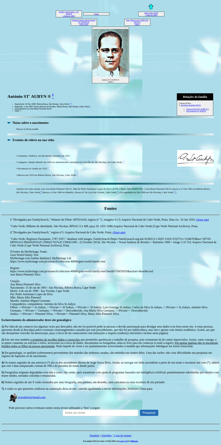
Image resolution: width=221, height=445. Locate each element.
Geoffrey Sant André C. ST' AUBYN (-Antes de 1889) (69, 14)
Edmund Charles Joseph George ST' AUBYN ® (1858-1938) (83, 22)
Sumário (94, 435)
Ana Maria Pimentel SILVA (191, 105)
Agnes (96, 14)
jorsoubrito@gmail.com (27, 397)
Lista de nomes (122, 435)
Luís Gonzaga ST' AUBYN (196, 111)
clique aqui (202, 219)
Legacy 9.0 (123, 441)
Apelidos (106, 435)
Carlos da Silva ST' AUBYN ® (197, 109)
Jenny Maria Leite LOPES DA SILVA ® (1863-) (137, 22)
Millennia (134, 441)
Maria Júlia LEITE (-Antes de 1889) (151, 14)
